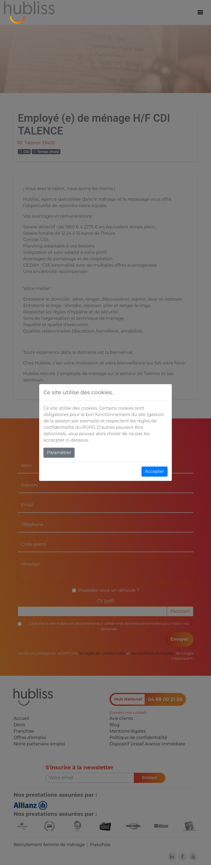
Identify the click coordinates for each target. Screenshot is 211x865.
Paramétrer (59, 452)
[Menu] (200, 12)
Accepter (154, 471)
